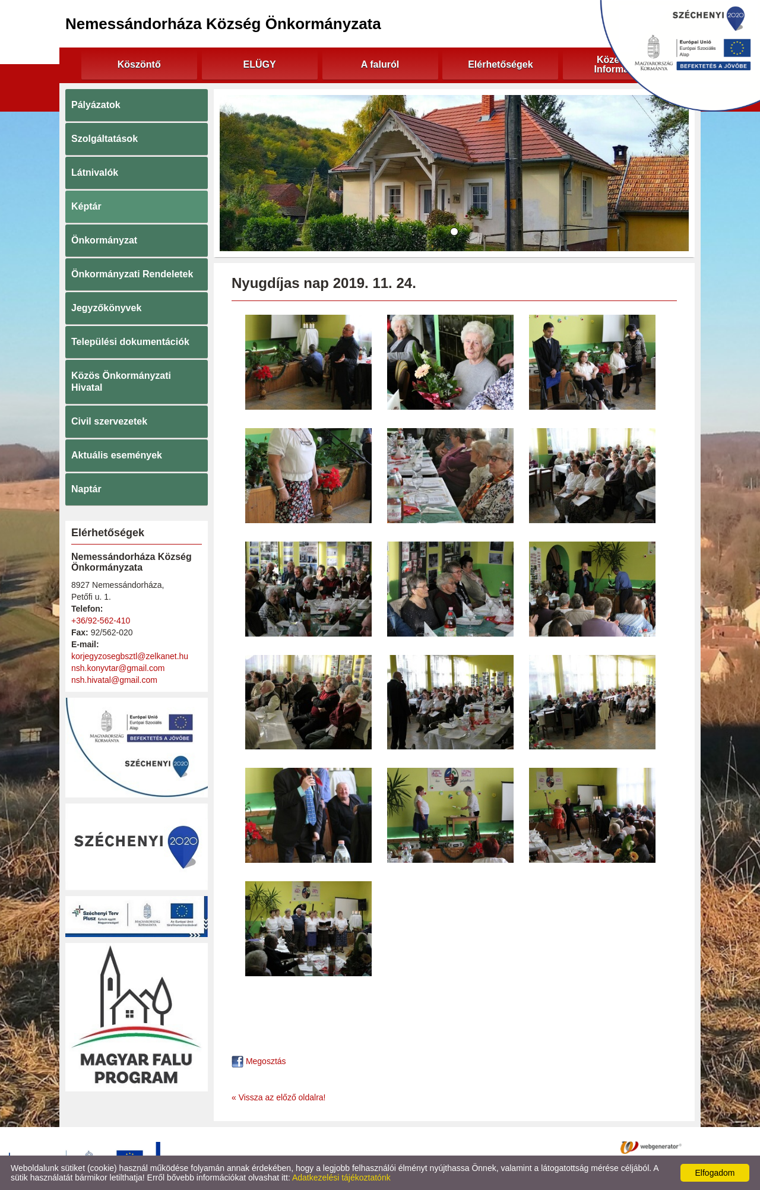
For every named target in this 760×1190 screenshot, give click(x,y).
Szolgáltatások (104, 139)
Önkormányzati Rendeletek (132, 274)
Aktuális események (116, 455)
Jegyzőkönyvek (106, 308)
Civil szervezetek (109, 421)
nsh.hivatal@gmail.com (114, 680)
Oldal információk (420, 1146)
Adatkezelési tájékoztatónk (341, 1177)
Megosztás (259, 1061)
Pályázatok (96, 105)
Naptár (86, 489)
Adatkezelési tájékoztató (331, 1146)
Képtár (86, 206)
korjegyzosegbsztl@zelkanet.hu (129, 656)
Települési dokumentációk (130, 342)
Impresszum (486, 1146)
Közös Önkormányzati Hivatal (121, 382)
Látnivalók (94, 172)
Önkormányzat (104, 240)
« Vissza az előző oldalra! (279, 1097)
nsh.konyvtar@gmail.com (117, 668)
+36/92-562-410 (100, 620)
